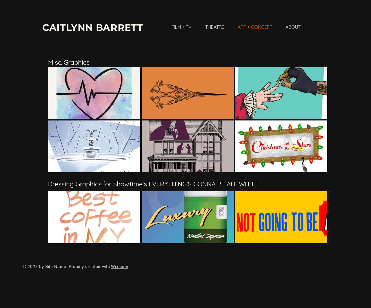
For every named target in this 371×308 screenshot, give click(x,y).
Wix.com (119, 266)
